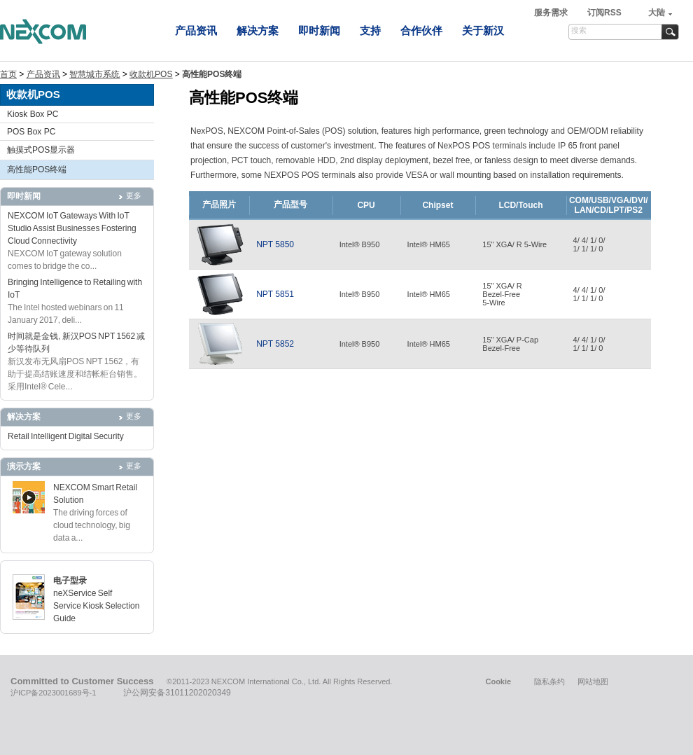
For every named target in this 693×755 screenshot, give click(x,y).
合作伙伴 (421, 30)
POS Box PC (31, 132)
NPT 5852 (275, 344)
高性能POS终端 (36, 169)
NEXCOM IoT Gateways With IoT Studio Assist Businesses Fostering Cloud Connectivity (72, 228)
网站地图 (593, 681)
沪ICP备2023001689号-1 (53, 692)
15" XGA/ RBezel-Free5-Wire (502, 294)
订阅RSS (604, 13)
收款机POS (151, 74)
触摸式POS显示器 (41, 150)
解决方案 (258, 30)
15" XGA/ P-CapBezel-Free (510, 343)
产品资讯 (196, 30)
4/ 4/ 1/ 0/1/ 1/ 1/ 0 (589, 244)
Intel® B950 (360, 244)
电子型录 (70, 581)
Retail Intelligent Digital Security (66, 436)
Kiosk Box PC (32, 114)
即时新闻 (319, 30)
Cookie (498, 681)
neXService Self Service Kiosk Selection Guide (96, 605)
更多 (133, 195)
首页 (8, 74)
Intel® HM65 (428, 244)
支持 (370, 30)
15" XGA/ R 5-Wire (514, 244)
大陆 (656, 13)
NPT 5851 (275, 294)
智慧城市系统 (94, 74)
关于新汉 (483, 30)
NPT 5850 (275, 244)
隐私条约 (549, 681)
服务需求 (552, 13)
